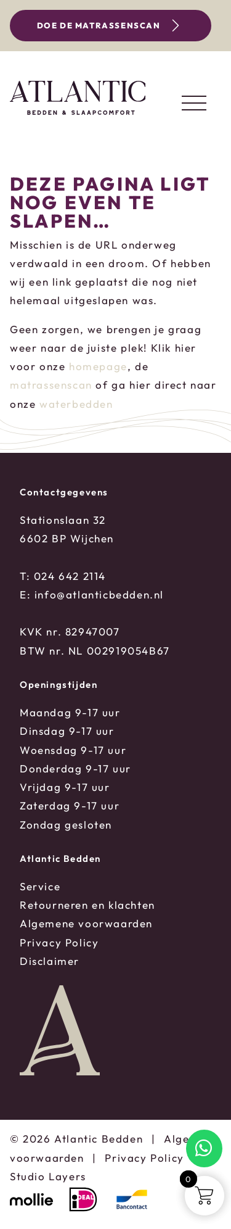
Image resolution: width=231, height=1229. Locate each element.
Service (40, 886)
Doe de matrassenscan (110, 26)
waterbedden (76, 403)
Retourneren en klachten (87, 904)
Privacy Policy (59, 942)
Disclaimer (49, 960)
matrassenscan (51, 384)
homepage (98, 366)
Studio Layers (48, 1176)
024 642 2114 (70, 575)
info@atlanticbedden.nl (99, 594)
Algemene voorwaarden (86, 923)
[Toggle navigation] (194, 103)
